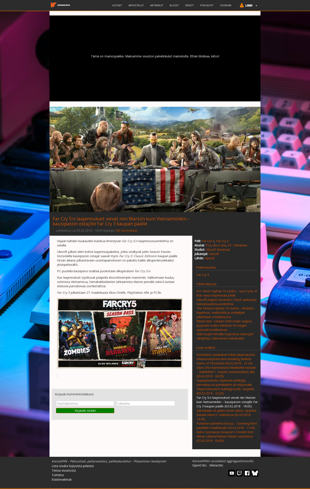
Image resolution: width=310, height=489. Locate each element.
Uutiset (117, 5)
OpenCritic (199, 465)
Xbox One (219, 245)
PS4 (208, 245)
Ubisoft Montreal (217, 250)
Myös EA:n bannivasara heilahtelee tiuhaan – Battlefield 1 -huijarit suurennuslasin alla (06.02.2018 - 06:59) (226, 371)
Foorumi (225, 5)
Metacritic (216, 465)
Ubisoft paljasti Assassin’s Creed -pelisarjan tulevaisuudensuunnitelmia (227, 302)
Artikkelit (156, 5)
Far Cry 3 (222, 241)
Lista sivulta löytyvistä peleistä (73, 466)
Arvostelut (136, 5)
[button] (247, 6)
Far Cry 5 (208, 241)
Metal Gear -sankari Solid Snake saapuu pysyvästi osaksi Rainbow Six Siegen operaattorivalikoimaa (224, 325)
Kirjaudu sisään (85, 410)
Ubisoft (214, 254)
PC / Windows (237, 245)
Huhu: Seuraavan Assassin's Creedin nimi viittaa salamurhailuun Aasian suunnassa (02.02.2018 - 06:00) (225, 436)
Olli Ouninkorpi (126, 230)
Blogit (174, 5)
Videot (189, 5)
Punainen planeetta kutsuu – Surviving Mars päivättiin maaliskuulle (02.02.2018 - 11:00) (227, 425)
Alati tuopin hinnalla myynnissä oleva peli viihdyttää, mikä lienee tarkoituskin (225, 336)
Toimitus (58, 475)
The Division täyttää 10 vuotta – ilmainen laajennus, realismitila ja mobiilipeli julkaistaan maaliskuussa (225, 312)
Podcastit (207, 5)
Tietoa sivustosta (64, 470)
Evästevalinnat (62, 479)
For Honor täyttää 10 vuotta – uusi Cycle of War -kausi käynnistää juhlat (227, 293)
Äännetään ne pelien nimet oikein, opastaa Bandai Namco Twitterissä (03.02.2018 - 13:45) (226, 414)
